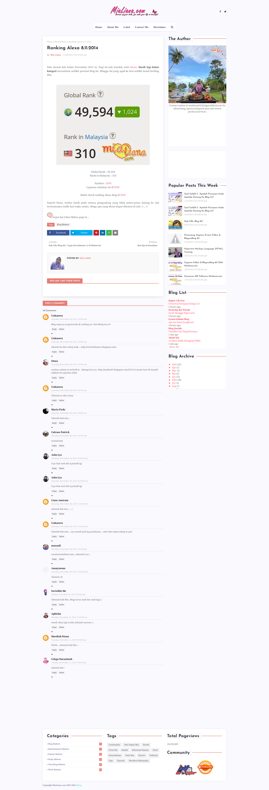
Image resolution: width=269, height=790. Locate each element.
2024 (174, 380)
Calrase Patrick (60, 432)
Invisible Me (58, 591)
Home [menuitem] (98, 27)
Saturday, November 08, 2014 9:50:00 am (69, 413)
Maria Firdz (58, 409)
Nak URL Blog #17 (193, 221)
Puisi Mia (129, 755)
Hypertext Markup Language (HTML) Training (203, 250)
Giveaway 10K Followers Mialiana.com (203, 276)
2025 (174, 364)
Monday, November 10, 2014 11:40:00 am (69, 617)
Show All (174, 347)
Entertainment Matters (75, 749)
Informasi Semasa (140, 750)
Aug (174, 386)
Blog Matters (61, 42)
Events (146, 744)
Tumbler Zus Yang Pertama (182, 331)
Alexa (133, 67)
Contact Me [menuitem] (141, 27)
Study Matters (75, 759)
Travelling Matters (75, 764)
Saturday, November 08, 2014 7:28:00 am (69, 342)
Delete (61, 329)
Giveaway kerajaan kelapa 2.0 (184, 303)
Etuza (54, 361)
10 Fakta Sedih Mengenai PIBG (184, 340)
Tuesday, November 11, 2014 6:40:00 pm (68, 662)
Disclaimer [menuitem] (159, 27)
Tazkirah (153, 755)
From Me (113, 750)
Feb (174, 373)
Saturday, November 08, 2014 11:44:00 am (69, 526)
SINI (109, 183)
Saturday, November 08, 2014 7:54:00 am (69, 364)
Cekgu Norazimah (61, 659)
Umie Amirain (59, 500)
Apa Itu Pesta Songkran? (181, 322)
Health (125, 750)
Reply (54, 329)
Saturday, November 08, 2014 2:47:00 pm (69, 549)
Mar (174, 370)
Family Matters (75, 754)
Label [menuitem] (127, 27)
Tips (111, 760)
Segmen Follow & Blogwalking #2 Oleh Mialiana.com (203, 264)
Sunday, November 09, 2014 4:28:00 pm (68, 594)
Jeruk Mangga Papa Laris (181, 313)
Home (50, 42)
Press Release (115, 755)
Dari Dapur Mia (131, 744)
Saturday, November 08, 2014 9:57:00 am (69, 436)
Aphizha (56, 613)
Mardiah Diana (60, 636)
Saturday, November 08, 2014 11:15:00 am (69, 504)
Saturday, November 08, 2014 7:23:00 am (69, 319)
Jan (174, 376)
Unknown (57, 315)
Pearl (155, 750)
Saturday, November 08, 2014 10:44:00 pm (69, 572)
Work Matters (75, 769)
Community (114, 744)
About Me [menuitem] (113, 27)
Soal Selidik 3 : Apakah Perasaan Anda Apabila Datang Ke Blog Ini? (204, 195)
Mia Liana (55, 55)
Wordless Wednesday (138, 760)
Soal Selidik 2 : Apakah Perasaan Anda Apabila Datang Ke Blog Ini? (204, 209)
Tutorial (121, 760)
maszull (56, 545)
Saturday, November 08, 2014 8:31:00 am (69, 390)
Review (141, 755)
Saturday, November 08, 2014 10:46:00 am (69, 458)
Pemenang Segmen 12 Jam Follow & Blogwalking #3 (202, 237)
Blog (79, 785)
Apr (174, 367)
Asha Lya (56, 455)
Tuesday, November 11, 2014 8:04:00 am (68, 640)
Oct (174, 383)
